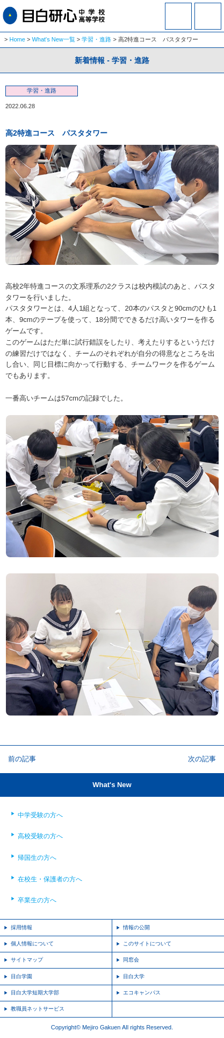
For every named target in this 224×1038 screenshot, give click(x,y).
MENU (207, 16)
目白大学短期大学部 (35, 992)
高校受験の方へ (40, 836)
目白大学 (133, 976)
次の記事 (202, 759)
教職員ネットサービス (37, 1009)
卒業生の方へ (37, 900)
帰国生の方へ (37, 857)
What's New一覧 (53, 39)
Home (17, 39)
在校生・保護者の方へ (50, 879)
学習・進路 (96, 39)
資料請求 (178, 23)
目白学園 (21, 976)
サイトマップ (27, 960)
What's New (111, 785)
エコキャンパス (142, 992)
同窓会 (131, 960)
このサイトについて (147, 943)
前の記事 (22, 759)
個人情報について (32, 943)
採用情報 (21, 927)
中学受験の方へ (40, 815)
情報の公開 (136, 927)
